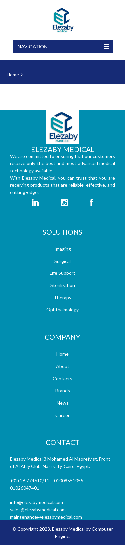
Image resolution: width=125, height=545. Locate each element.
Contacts (62, 378)
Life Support (62, 273)
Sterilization (62, 285)
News (63, 403)
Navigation (33, 46)
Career (62, 415)
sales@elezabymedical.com (38, 509)
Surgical (62, 261)
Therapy (62, 297)
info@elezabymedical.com (36, 502)
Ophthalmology (62, 309)
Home (13, 74)
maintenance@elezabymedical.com (46, 517)
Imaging (62, 249)
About (62, 366)
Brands (62, 390)
